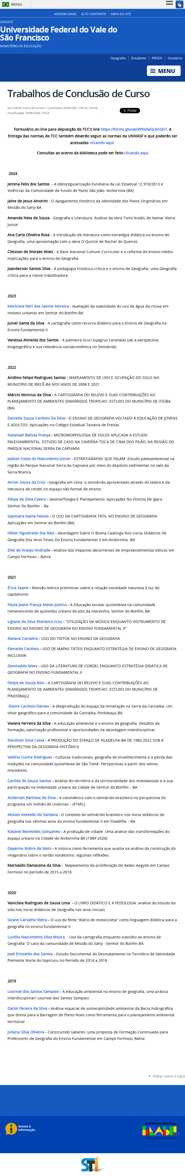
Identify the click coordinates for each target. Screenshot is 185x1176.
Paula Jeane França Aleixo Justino (37, 604)
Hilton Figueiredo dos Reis (30, 533)
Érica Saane (17, 587)
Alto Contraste (93, 14)
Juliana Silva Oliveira (26, 1032)
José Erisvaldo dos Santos (30, 954)
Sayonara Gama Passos (28, 516)
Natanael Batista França (28, 435)
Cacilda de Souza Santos (29, 780)
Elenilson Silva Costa (25, 740)
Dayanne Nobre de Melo (29, 848)
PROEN (157, 58)
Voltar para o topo (169, 1076)
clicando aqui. (102, 142)
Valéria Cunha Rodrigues (29, 757)
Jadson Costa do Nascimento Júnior (38, 458)
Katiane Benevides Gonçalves (33, 831)
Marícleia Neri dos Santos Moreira (38, 306)
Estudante (138, 58)
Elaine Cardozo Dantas (29, 706)
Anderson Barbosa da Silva (31, 797)
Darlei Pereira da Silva (27, 1008)
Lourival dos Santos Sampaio (33, 991)
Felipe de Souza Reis (25, 682)
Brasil (16, 4)
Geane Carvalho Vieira (27, 920)
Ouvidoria (175, 58)
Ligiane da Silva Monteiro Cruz (34, 621)
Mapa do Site (121, 14)
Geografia (118, 58)
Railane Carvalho (22, 638)
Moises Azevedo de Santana (32, 814)
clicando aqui (136, 153)
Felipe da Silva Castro (26, 499)
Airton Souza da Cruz (26, 482)
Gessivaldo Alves (22, 666)
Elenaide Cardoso (23, 648)
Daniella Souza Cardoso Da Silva (36, 418)
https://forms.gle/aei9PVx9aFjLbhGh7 (134, 129)
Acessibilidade (65, 14)
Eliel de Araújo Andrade (28, 550)
